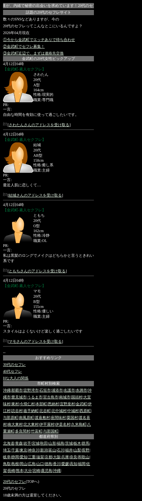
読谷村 (17, 411)
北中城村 (59, 411)
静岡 (15, 457)
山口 (40, 464)
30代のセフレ (14, 364)
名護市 (69, 390)
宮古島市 (50, 397)
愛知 (23, 457)
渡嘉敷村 (42, 417)
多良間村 (22, 431)
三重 (32, 457)
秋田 (44, 443)
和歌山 (83, 457)
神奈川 (33, 450)
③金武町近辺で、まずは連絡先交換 (33, 53)
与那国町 (50, 431)
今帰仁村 (27, 404)
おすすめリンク (48, 358)
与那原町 (10, 417)
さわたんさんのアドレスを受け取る (39, 125)
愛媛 (65, 464)
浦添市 (57, 390)
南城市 (64, 397)
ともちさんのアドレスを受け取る (37, 271)
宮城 (35, 443)
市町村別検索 (48, 383)
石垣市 (45, 390)
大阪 (57, 457)
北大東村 (31, 424)
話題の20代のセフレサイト (48, 12)
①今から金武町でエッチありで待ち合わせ (39, 39)
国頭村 (77, 397)
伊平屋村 (47, 424)
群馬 (85, 443)
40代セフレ (12, 371)
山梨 (77, 450)
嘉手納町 (31, 411)
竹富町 (36, 431)
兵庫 (65, 457)
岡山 (23, 464)
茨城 (69, 443)
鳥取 (7, 464)
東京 (23, 450)
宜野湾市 (31, 390)
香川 (57, 464)
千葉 (15, 450)
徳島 (48, 464)
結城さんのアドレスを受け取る (35, 195)
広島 (32, 464)
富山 (52, 450)
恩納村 (53, 404)
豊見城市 (19, 397)
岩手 (27, 443)
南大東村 (15, 424)
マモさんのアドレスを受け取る (35, 341)
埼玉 (7, 450)
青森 (19, 443)
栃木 (77, 443)
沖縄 (7, 390)
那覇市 (17, 390)
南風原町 (26, 417)
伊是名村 (62, 424)
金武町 (81, 404)
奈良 (73, 457)
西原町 (85, 411)
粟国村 (72, 417)
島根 (15, 464)
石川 (60, 450)
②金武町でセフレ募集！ (24, 46)
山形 (52, 443)
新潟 (44, 450)
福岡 (82, 464)
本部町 (41, 404)
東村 (15, 404)
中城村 (73, 411)
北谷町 (45, 411)
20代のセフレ (14, 481)
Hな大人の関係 (15, 378)
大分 (28, 470)
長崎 (11, 470)
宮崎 (36, 470)
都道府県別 (48, 436)
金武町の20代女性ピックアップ (48, 58)
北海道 (8, 443)
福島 (60, 443)
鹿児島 (46, 470)
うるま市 (34, 397)
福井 (69, 450)
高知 (73, 464)
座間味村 (58, 417)
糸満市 (81, 390)
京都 (48, 457)
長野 (85, 450)
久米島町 (78, 424)
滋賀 (40, 457)
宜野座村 (67, 404)
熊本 (19, 470)
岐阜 (7, 457)
